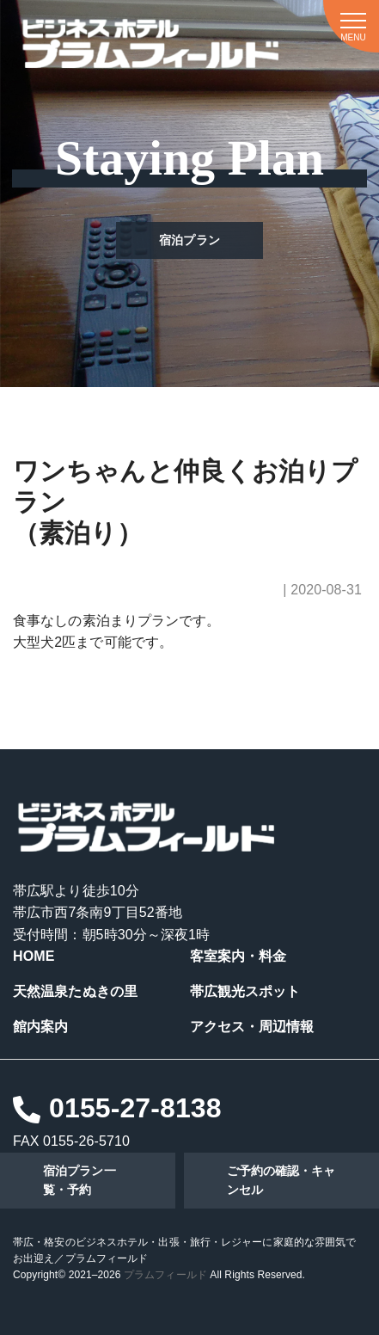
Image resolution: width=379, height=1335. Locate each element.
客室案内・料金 (238, 956)
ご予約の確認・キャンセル (281, 1180)
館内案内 (40, 1026)
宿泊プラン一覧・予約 (79, 1180)
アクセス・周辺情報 (252, 1026)
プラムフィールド (165, 1275)
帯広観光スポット (245, 991)
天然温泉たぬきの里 (75, 991)
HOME (33, 956)
